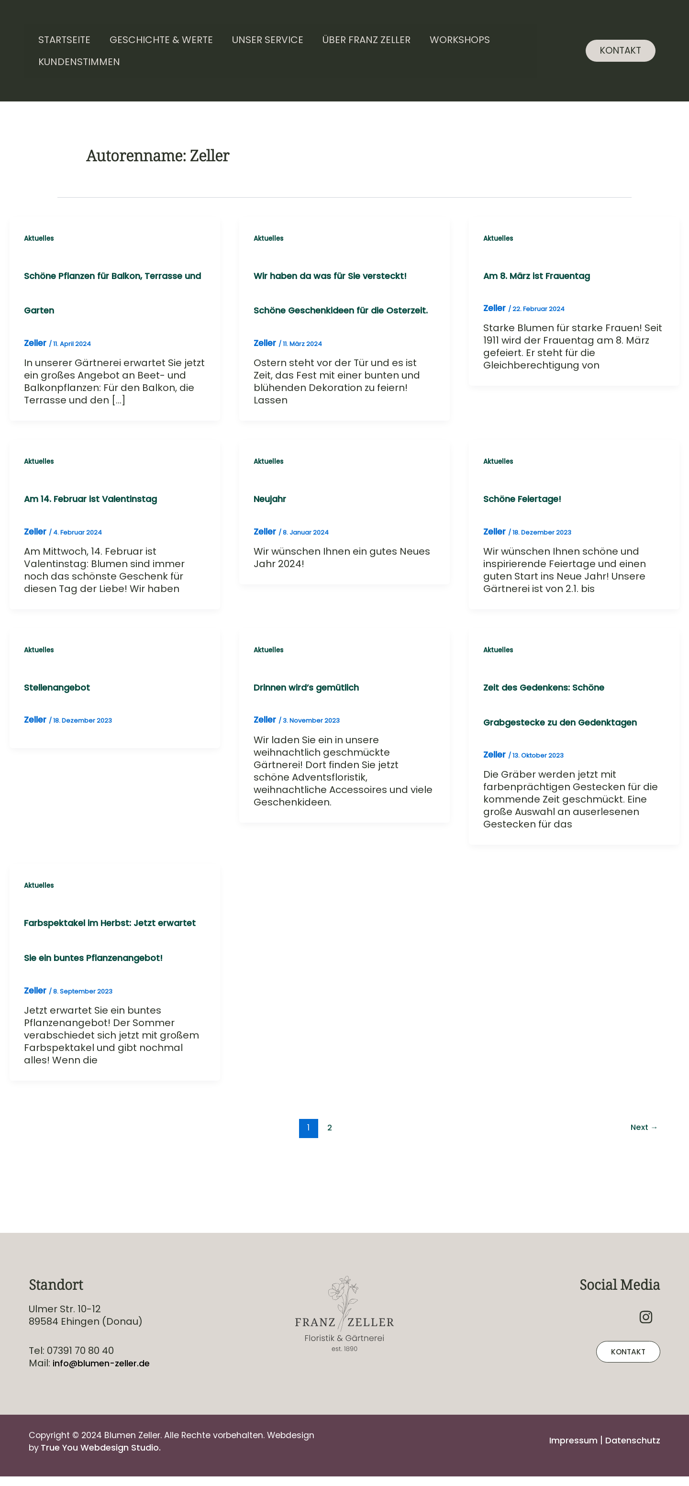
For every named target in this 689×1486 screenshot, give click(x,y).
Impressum (565, 1440)
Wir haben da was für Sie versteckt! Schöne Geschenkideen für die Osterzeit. (337, 310)
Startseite (64, 39)
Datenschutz (630, 1440)
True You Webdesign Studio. (107, 1447)
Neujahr (272, 535)
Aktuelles (40, 238)
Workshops (460, 39)
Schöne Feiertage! (525, 535)
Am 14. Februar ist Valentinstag (97, 535)
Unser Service (267, 39)
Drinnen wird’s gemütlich (312, 725)
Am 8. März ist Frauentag (542, 275)
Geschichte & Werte (161, 39)
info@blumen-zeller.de (106, 1363)
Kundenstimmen (79, 61)
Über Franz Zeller (366, 39)
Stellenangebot (60, 725)
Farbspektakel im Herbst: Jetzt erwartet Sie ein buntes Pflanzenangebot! (95, 997)
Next (643, 1203)
